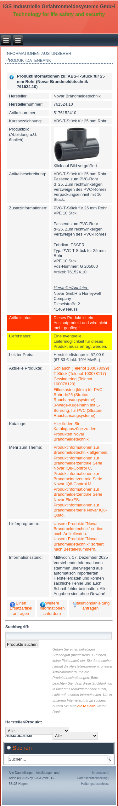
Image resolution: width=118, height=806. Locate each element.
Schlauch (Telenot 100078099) (81, 368)
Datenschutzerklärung (92, 778)
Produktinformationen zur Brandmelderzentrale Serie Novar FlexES (77, 494)
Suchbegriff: (17, 626)
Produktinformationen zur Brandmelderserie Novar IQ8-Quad (80, 510)
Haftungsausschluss (95, 784)
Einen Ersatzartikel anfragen (21, 608)
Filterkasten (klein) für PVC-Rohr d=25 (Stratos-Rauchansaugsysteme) (78, 394)
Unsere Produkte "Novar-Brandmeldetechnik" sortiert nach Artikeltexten (78, 528)
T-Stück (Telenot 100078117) (79, 373)
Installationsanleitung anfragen (90, 605)
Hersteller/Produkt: (23, 722)
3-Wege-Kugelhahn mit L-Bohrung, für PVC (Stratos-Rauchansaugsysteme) (77, 410)
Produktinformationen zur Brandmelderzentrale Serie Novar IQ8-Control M (77, 478)
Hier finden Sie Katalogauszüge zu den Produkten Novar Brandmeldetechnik (74, 431)
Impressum (99, 772)
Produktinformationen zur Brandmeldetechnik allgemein (80, 450)
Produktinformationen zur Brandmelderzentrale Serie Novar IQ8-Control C (77, 463)
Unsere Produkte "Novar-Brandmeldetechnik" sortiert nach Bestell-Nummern (78, 544)
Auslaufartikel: (19, 735)
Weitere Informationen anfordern (52, 608)
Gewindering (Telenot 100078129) (72, 381)
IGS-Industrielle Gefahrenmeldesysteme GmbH (59, 6)
